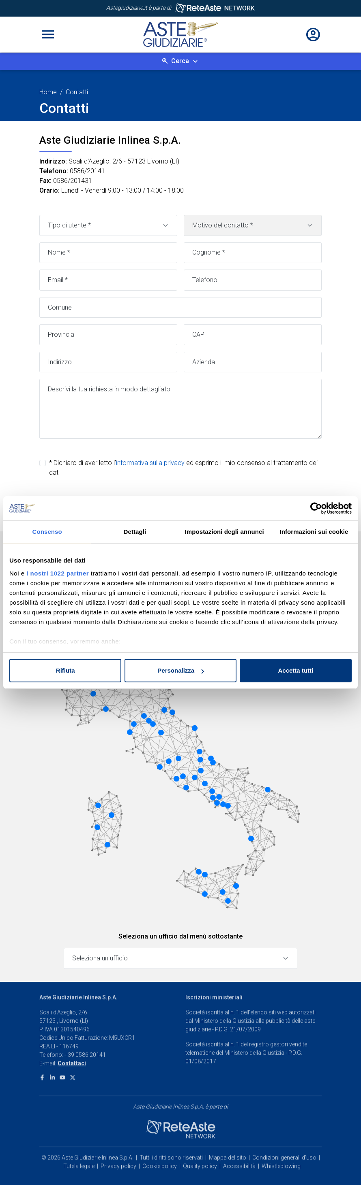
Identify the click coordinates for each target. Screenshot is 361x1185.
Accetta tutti (295, 670)
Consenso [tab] (47, 531)
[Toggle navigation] (47, 34)
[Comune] (180, 307)
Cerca (180, 61)
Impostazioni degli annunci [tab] (224, 531)
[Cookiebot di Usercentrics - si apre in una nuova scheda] (316, 508)
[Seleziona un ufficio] (180, 958)
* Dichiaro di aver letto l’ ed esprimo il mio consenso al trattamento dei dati (183, 467)
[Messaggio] (180, 409)
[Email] (108, 280)
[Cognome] (253, 252)
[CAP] (253, 334)
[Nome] (108, 252)
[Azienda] (253, 362)
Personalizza (180, 670)
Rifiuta (65, 670)
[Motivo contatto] (253, 225)
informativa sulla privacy (150, 463)
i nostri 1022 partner (57, 573)
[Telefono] (253, 280)
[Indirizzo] (108, 362)
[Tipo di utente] (108, 225)
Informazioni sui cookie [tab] (313, 531)
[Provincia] (108, 334)
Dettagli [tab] (135, 531)
